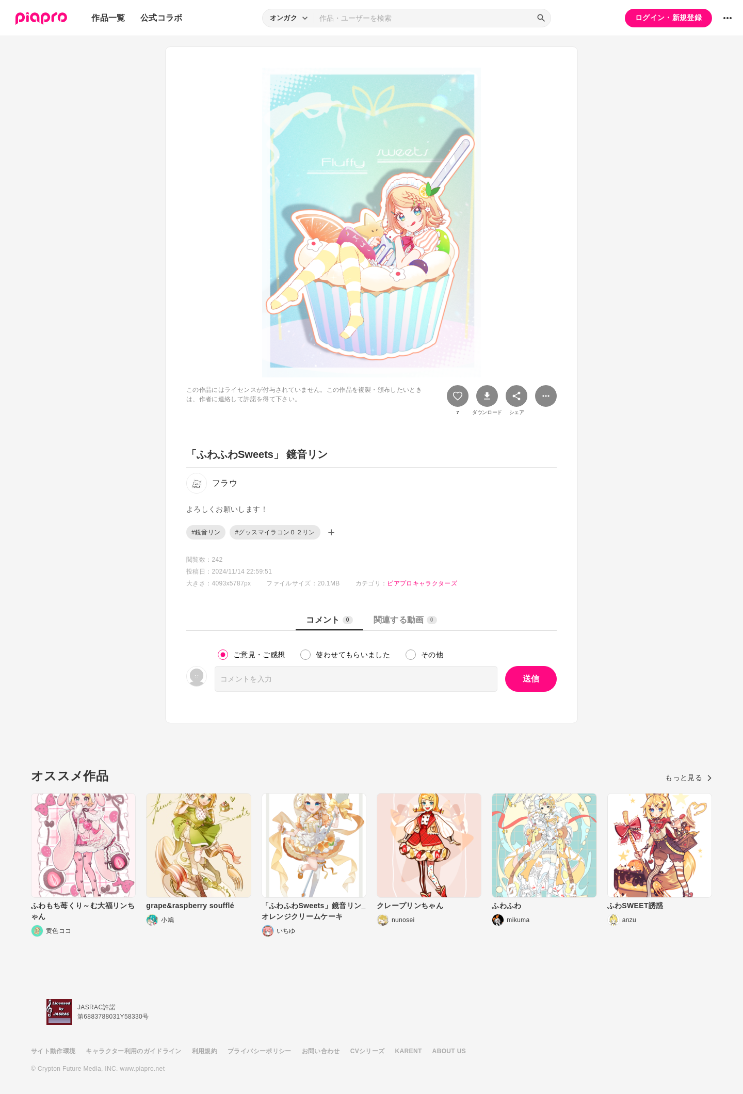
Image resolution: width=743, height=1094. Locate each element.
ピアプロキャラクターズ (422, 583)
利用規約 (204, 1051)
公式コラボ (161, 17)
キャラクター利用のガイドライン (133, 1051)
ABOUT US (449, 1051)
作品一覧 (108, 17)
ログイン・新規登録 (668, 17)
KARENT (408, 1051)
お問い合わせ (321, 1051)
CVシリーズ (367, 1051)
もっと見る (688, 777)
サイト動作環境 (53, 1051)
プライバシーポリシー (260, 1051)
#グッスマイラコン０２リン (275, 532)
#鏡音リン (205, 532)
